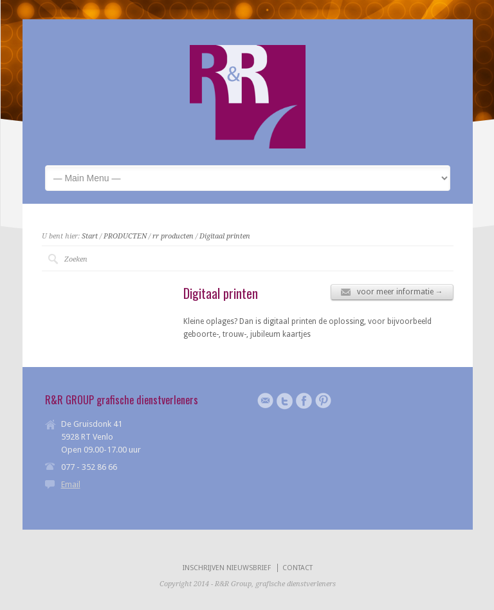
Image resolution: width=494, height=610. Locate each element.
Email (70, 484)
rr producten (173, 236)
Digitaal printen (224, 236)
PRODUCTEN (125, 236)
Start (90, 236)
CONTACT (297, 568)
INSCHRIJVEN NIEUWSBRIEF (227, 568)
